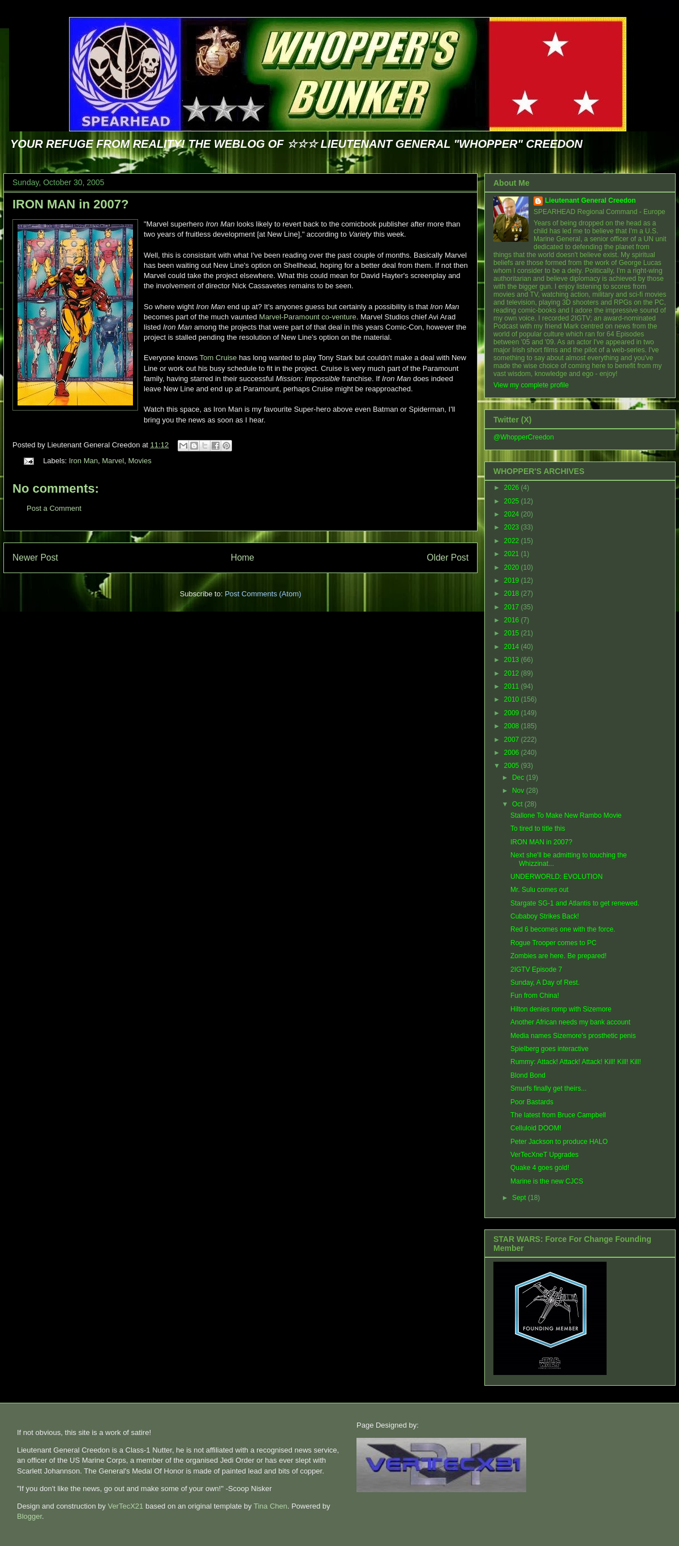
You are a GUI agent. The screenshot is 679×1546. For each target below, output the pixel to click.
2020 (512, 567)
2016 (512, 620)
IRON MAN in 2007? (70, 204)
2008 (512, 726)
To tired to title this (537, 828)
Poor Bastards (531, 1102)
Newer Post (35, 557)
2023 (512, 527)
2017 (512, 607)
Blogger (29, 1516)
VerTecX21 (125, 1506)
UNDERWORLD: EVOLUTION (556, 877)
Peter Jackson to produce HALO (559, 1142)
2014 (512, 647)
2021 (512, 554)
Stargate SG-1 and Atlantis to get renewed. (574, 903)
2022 (512, 541)
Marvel (113, 460)
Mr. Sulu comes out (539, 890)
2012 (512, 673)
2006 (512, 753)
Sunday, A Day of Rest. (545, 982)
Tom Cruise (218, 357)
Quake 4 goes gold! (539, 1168)
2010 (512, 699)
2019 (512, 580)
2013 (512, 660)
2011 (512, 686)
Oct (518, 804)
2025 (512, 501)
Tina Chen (270, 1506)
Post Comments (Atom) (263, 594)
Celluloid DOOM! (535, 1128)
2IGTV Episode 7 (536, 969)
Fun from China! (534, 996)
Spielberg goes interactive (549, 1049)
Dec (519, 777)
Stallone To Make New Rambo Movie (566, 815)
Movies (139, 460)
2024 (512, 514)
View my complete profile (531, 385)
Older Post (448, 557)
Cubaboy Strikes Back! (544, 916)
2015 (512, 633)
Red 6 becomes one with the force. (562, 929)
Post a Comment (54, 508)
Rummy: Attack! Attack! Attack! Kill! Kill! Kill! (575, 1062)
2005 (512, 766)
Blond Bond (527, 1075)
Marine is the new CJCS (546, 1181)
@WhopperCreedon (523, 437)
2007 (512, 740)
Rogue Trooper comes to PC (553, 943)
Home (243, 557)
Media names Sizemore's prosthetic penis (573, 1036)
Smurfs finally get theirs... (548, 1088)
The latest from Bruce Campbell (558, 1115)
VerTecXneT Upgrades (544, 1155)
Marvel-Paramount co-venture (307, 317)
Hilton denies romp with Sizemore (561, 1009)
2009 (512, 713)
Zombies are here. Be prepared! (558, 956)
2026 (512, 488)
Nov (519, 791)
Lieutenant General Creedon (590, 200)
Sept (520, 1198)
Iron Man (83, 460)
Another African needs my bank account (570, 1022)
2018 (512, 593)
